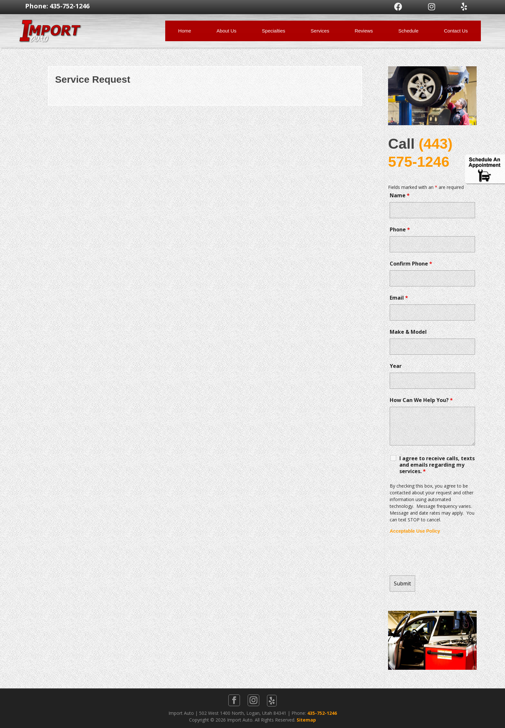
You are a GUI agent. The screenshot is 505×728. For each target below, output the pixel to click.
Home (184, 30)
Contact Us (456, 30)
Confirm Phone (411, 263)
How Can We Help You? (421, 400)
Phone (400, 229)
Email (399, 297)
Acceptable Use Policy (415, 531)
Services (320, 30)
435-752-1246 (322, 713)
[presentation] (439, 554)
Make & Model (408, 331)
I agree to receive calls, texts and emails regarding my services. (437, 464)
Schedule (408, 30)
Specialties (273, 30)
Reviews (364, 30)
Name (400, 195)
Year (396, 365)
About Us (226, 30)
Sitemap (306, 720)
